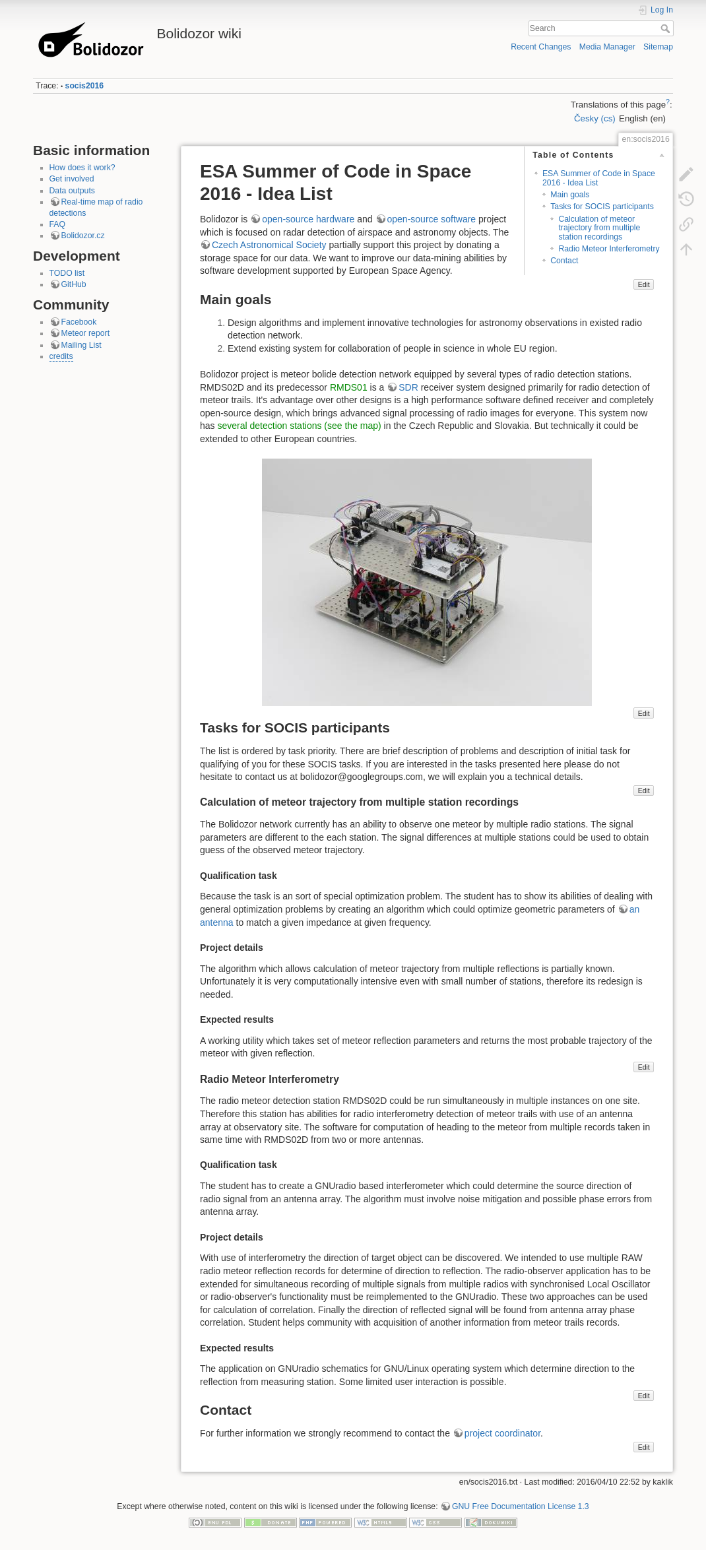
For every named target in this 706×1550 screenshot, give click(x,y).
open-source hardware (308, 219)
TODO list (67, 273)
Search (666, 28)
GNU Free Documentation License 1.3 (520, 1506)
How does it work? (82, 167)
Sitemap (658, 46)
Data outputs (72, 190)
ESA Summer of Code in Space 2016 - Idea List (598, 178)
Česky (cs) (595, 118)
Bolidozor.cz (83, 235)
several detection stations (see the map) (299, 425)
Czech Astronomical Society (269, 245)
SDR (408, 387)
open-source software (431, 219)
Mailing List (81, 345)
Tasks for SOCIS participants (602, 206)
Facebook (79, 322)
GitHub (73, 284)
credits (61, 356)
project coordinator (502, 1433)
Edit (644, 284)
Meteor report (85, 333)
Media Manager (607, 46)
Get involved (71, 178)
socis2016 (84, 85)
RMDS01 (349, 387)
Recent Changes (541, 46)
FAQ (57, 224)
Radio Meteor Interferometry (608, 248)
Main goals (569, 194)
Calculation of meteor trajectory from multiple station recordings (599, 228)
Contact (564, 260)
